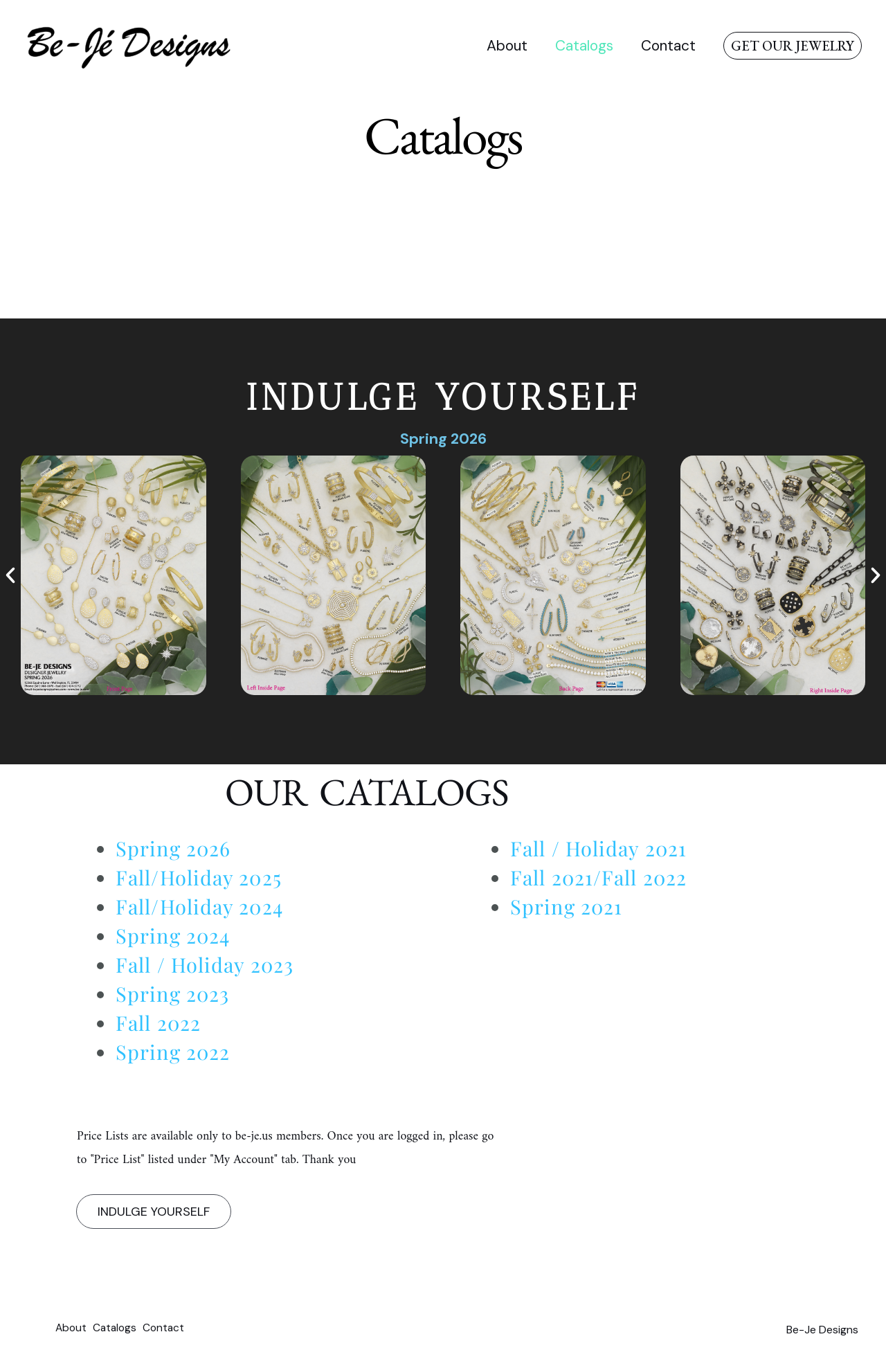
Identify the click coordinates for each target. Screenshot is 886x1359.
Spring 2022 (173, 1051)
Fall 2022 (158, 1022)
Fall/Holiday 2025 (199, 877)
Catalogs (582, 45)
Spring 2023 (172, 993)
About (503, 45)
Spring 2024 (173, 935)
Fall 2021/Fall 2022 (598, 877)
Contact (667, 45)
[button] (792, 46)
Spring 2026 (443, 438)
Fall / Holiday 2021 (598, 848)
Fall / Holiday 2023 (204, 964)
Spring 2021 (566, 906)
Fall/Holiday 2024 (199, 906)
